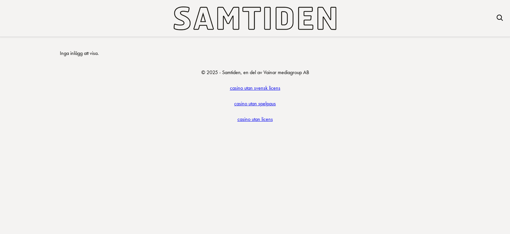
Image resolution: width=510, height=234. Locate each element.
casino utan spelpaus (255, 103)
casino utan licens (255, 119)
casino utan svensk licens (255, 88)
